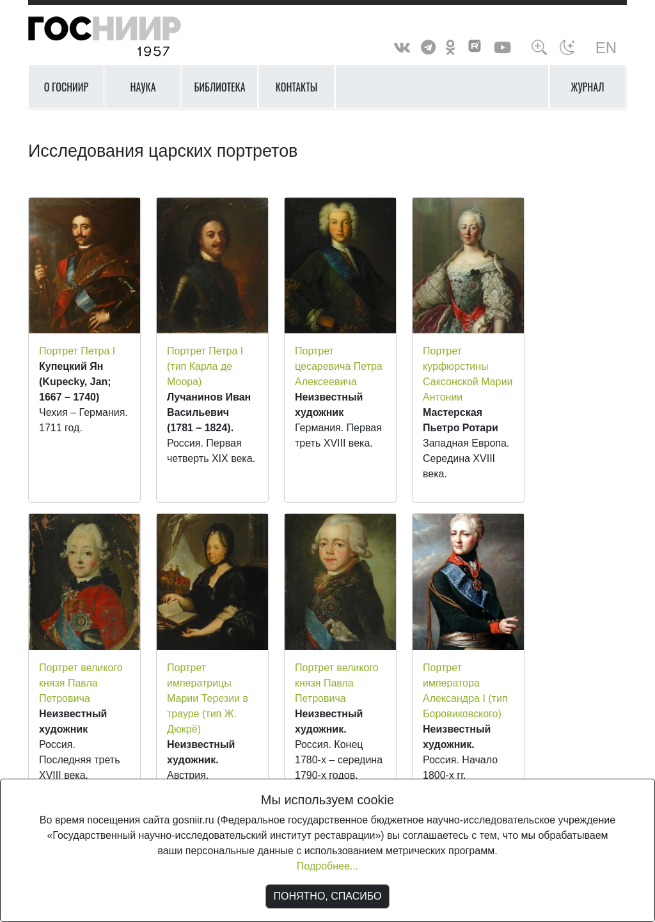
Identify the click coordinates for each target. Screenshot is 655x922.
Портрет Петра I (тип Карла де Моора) (205, 366)
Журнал (587, 87)
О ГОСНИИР (66, 87)
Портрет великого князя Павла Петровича (81, 683)
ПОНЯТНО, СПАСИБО (328, 896)
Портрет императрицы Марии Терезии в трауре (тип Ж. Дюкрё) (207, 698)
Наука (142, 87)
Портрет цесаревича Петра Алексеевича (339, 366)
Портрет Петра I (77, 351)
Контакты (297, 87)
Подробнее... (327, 866)
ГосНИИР (121, 37)
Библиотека (219, 87)
